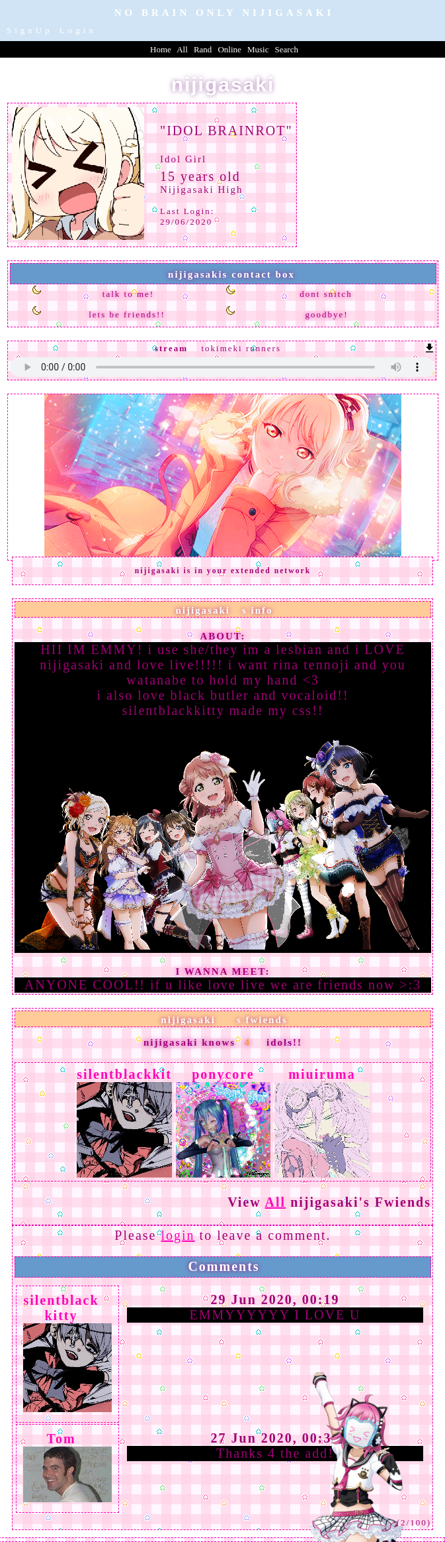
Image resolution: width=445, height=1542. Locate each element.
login (177, 1235)
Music (258, 49)
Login (78, 30)
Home (160, 49)
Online (229, 49)
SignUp (30, 30)
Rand (203, 49)
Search (286, 49)
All (183, 49)
